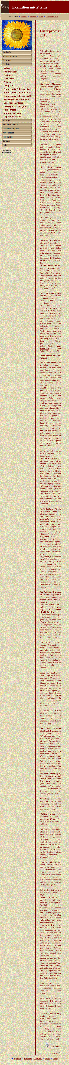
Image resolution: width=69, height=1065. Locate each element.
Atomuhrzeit (6, 152)
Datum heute (6, 151)
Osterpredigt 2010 (52, 16)
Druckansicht (56, 1046)
